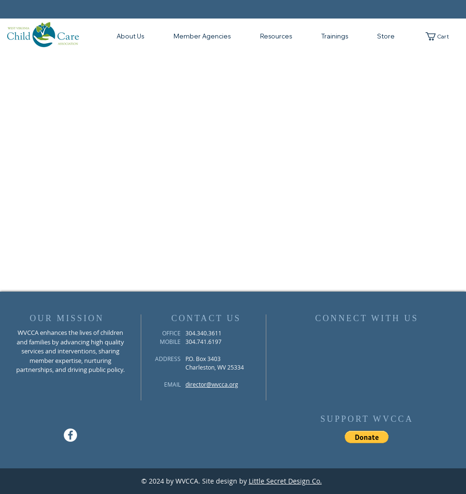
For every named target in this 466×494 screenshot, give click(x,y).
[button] (275, 36)
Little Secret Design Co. (285, 480)
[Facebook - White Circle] (70, 435)
